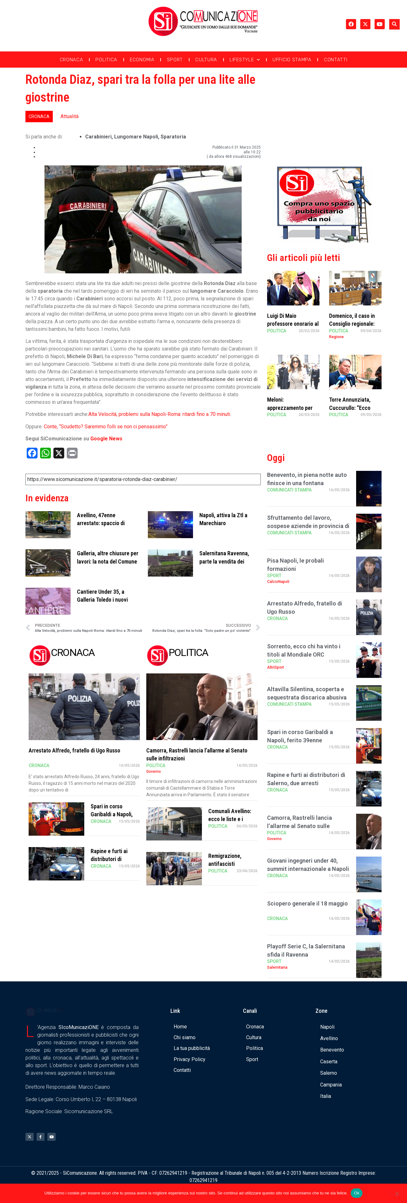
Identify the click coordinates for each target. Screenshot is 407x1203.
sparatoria (173, 137)
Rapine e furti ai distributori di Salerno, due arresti (113, 859)
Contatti (336, 60)
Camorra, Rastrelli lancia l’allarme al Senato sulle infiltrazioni (299, 825)
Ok (356, 1193)
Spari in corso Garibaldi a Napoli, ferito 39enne (112, 814)
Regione (336, 337)
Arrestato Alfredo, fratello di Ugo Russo (74, 750)
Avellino (329, 1038)
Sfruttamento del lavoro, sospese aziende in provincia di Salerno (308, 525)
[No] (396, 1193)
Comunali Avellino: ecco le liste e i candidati (229, 819)
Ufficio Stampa (292, 60)
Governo (153, 771)
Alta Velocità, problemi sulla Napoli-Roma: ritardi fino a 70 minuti (159, 414)
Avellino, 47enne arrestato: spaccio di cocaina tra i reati (101, 523)
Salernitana (277, 967)
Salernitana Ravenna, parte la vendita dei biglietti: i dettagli (224, 561)
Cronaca (71, 60)
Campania (331, 1085)
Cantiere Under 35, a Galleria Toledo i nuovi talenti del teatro (102, 599)
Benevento (332, 1050)
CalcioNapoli (278, 581)
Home (180, 1027)
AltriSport (275, 667)
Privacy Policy (189, 1059)
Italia (325, 1096)
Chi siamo (185, 1037)
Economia (142, 60)
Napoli (327, 1027)
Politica (106, 60)
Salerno (328, 1073)
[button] (394, 24)
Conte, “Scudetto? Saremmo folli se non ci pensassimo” (106, 427)
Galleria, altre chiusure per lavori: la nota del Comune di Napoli (107, 561)
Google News (106, 439)
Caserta (328, 1062)
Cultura (206, 60)
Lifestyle (245, 60)
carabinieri (98, 137)
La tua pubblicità (192, 1048)
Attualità (69, 116)
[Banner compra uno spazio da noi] (324, 241)
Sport (175, 60)
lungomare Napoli (136, 137)
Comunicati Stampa (289, 489)
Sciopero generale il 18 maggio (307, 903)
